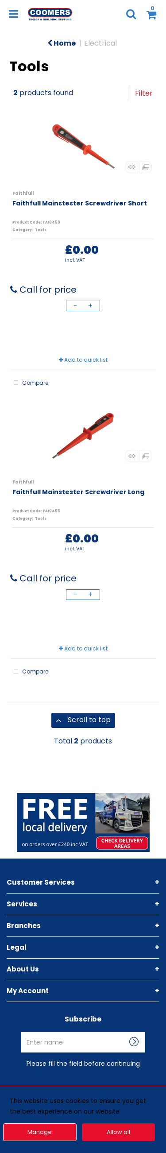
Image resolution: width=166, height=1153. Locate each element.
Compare (29, 383)
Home (61, 43)
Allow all (118, 1132)
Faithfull (23, 193)
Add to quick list (83, 360)
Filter (144, 93)
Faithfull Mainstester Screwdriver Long (78, 492)
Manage (39, 1132)
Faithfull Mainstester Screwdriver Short (79, 203)
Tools (40, 230)
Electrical (100, 43)
